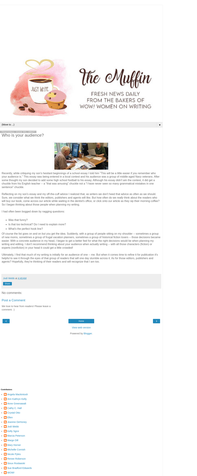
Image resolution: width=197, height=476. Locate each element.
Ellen (10, 417)
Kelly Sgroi (13, 431)
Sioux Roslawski (16, 463)
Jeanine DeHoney (17, 422)
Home (81, 321)
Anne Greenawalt (16, 403)
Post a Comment (13, 300)
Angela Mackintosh (17, 394)
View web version (81, 327)
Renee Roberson (16, 458)
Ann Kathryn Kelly (17, 399)
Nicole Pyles (14, 454)
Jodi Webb (13, 426)
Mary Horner (14, 445)
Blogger (88, 333)
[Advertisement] (81, 28)
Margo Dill (12, 440)
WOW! (10, 472)
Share (7, 284)
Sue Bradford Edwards (19, 468)
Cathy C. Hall (14, 408)
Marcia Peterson (16, 435)
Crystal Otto (13, 412)
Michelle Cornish (16, 449)
